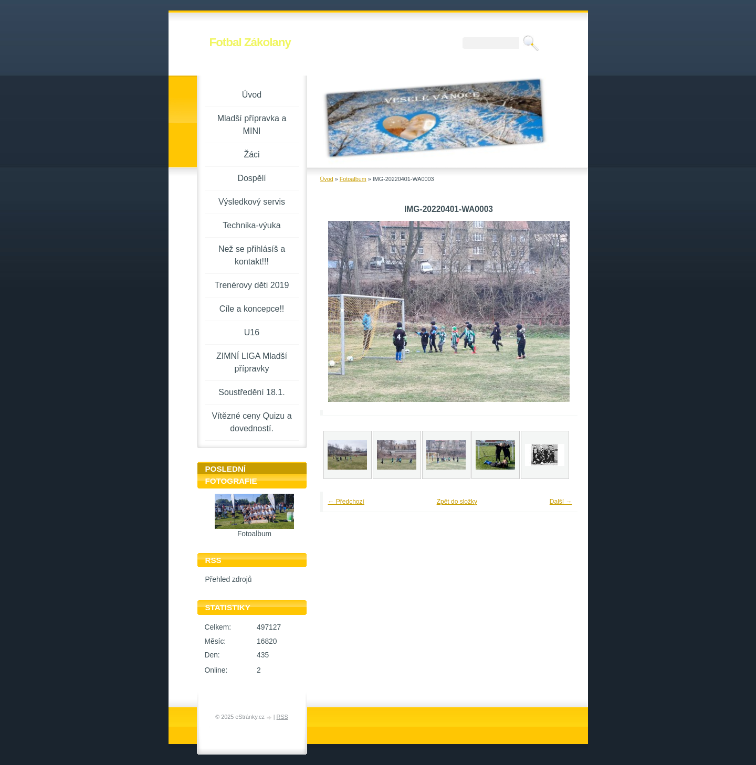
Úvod (326, 179)
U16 (251, 332)
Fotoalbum (353, 179)
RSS (282, 717)
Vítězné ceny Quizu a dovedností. (251, 422)
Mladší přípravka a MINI (252, 124)
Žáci (251, 154)
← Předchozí (346, 501)
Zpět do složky (457, 501)
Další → (561, 501)
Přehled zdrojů (228, 579)
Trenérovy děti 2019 (252, 285)
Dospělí (251, 178)
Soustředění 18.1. (251, 392)
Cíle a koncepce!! (252, 308)
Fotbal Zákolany (250, 42)
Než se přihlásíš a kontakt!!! (251, 255)
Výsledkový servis (251, 201)
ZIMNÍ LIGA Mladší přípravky (251, 362)
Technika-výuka (251, 225)
